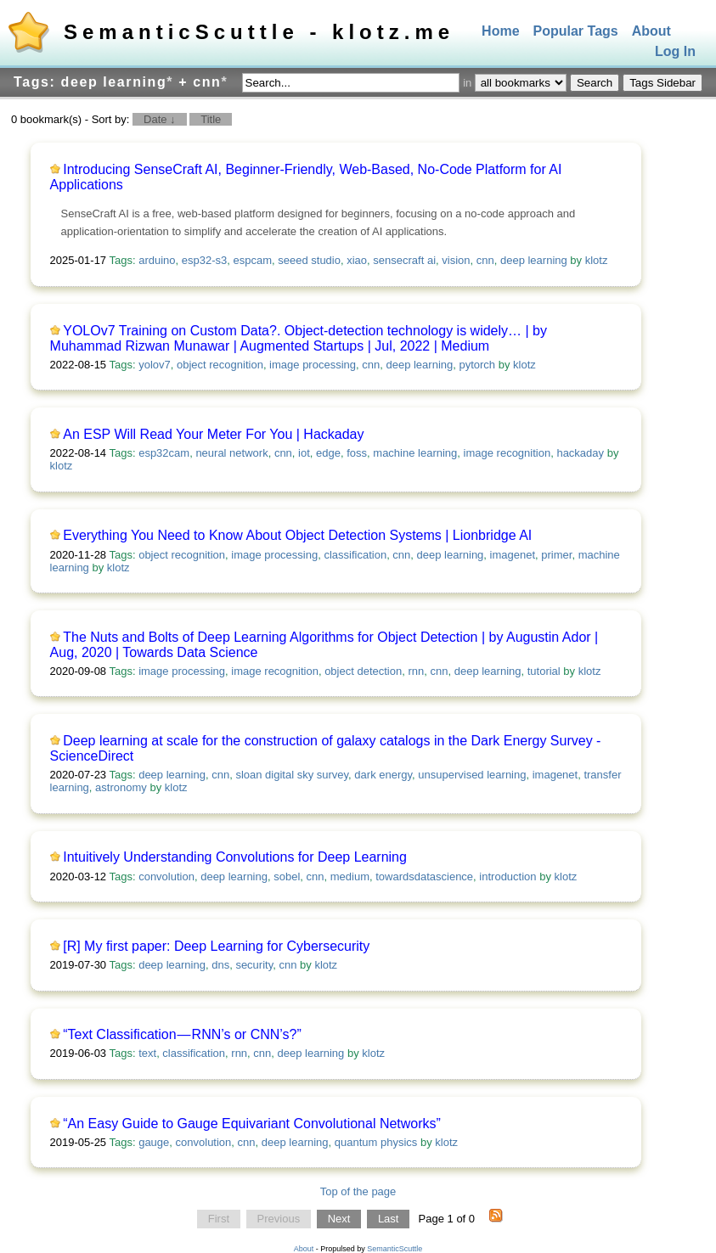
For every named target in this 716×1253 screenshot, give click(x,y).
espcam (252, 260)
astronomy (121, 787)
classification (355, 554)
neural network (231, 453)
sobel (286, 876)
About (651, 31)
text (147, 1053)
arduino (156, 260)
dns (220, 964)
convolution (166, 876)
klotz (596, 260)
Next (339, 1218)
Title (210, 119)
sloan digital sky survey (291, 774)
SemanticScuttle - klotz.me (259, 31)
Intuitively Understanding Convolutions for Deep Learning (235, 857)
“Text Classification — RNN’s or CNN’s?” (182, 1034)
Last (388, 1218)
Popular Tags (575, 31)
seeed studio (309, 260)
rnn (416, 671)
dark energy (383, 774)
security (254, 964)
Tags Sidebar (662, 82)
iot (304, 453)
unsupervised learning (472, 774)
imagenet (512, 554)
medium (349, 876)
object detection (363, 671)
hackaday (580, 453)
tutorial (544, 671)
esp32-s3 (204, 260)
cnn (485, 260)
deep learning (533, 260)
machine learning (415, 453)
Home (500, 31)
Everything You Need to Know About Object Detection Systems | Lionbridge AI (297, 535)
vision (456, 260)
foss (357, 453)
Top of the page (358, 1191)
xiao (357, 260)
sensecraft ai (404, 260)
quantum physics (376, 1142)
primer (556, 554)
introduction (507, 876)
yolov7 (154, 364)
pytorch (477, 364)
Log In (675, 52)
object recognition (220, 364)
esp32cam (163, 453)
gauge (153, 1142)
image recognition (507, 453)
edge (328, 453)
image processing (312, 364)
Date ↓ (160, 119)
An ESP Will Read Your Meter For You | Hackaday (213, 434)
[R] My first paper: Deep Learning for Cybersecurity (216, 946)
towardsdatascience (424, 876)
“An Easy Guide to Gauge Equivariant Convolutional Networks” (252, 1123)
